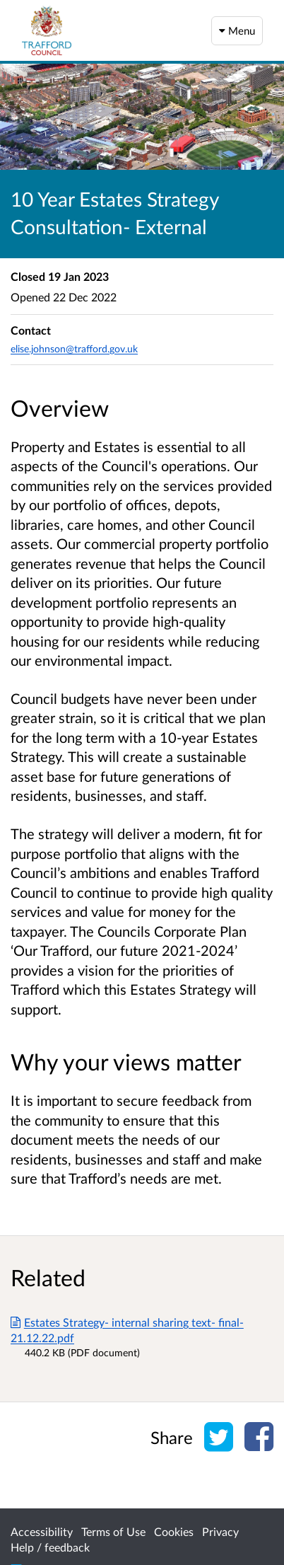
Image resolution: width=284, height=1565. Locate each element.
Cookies (174, 1531)
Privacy (220, 1531)
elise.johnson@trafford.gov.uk (74, 348)
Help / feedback (50, 1547)
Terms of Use (113, 1531)
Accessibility (42, 1531)
